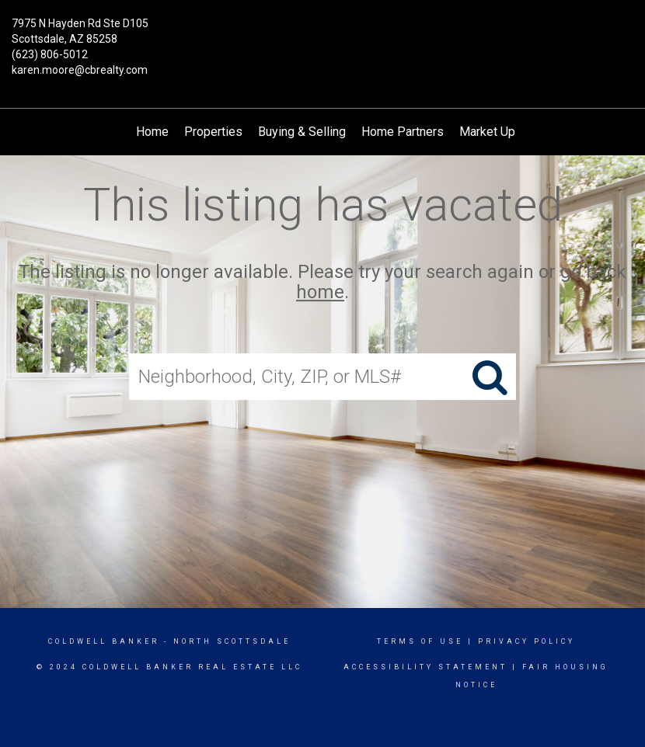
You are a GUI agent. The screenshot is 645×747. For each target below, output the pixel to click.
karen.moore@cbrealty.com (80, 70)
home (320, 293)
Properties (213, 131)
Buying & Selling (302, 131)
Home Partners (402, 131)
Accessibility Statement (425, 667)
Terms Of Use (420, 641)
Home (152, 131)
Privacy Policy (526, 641)
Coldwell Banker (103, 641)
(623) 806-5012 (50, 54)
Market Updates (502, 131)
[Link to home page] (323, 35)
